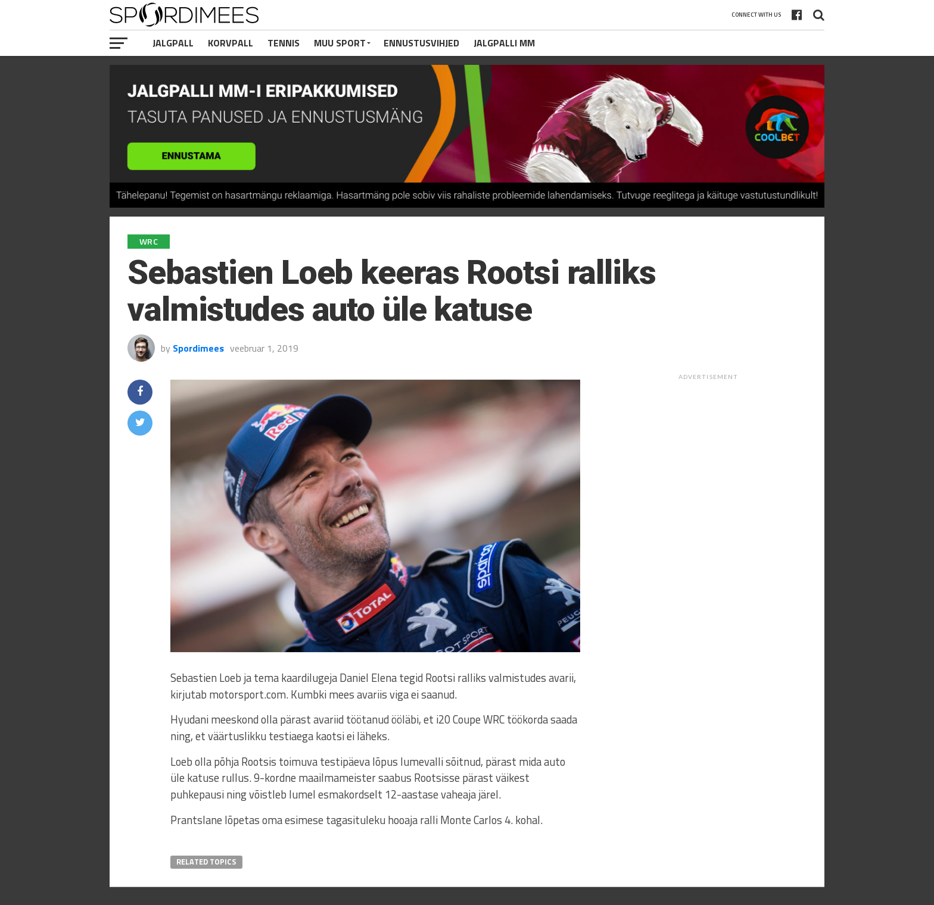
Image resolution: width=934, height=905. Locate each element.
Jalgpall (173, 43)
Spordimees (198, 348)
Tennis (283, 43)
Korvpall (230, 43)
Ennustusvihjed (421, 43)
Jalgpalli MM (504, 43)
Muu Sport (340, 43)
